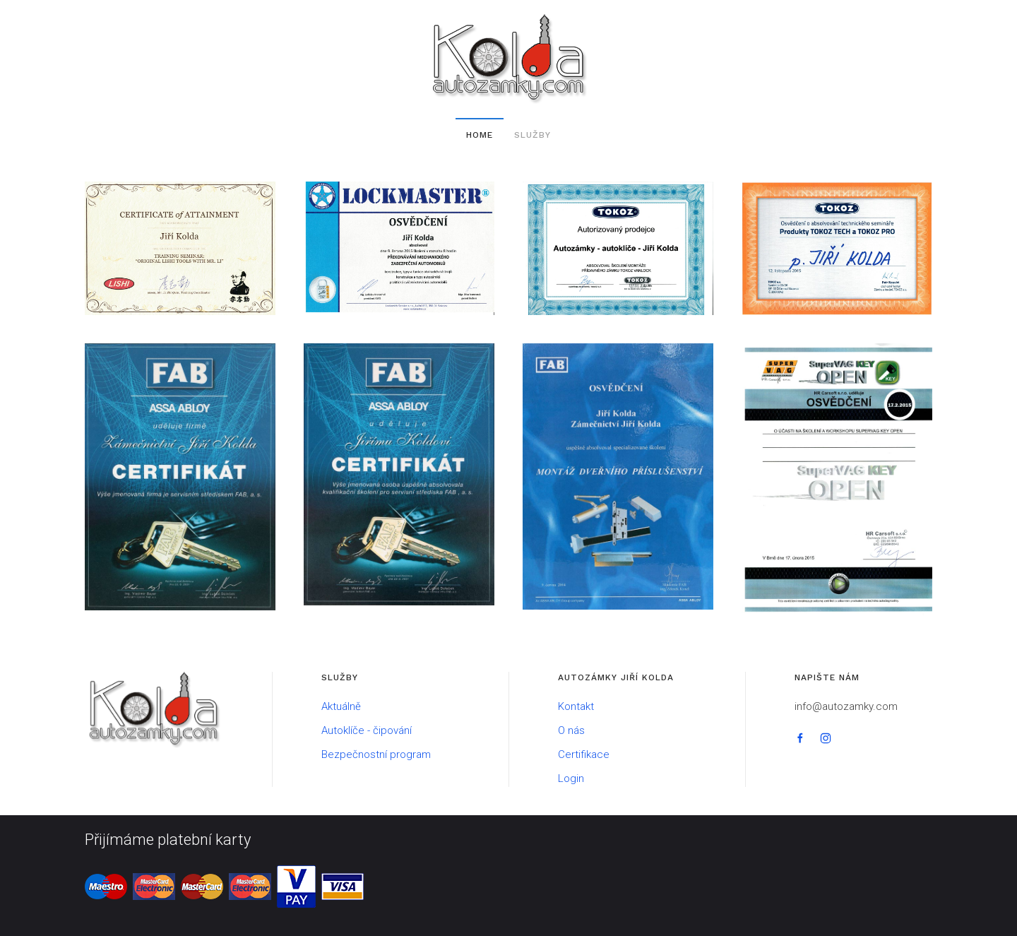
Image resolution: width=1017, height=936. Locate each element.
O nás (571, 730)
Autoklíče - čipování (366, 730)
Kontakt (576, 706)
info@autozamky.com (846, 706)
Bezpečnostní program (376, 754)
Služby (532, 135)
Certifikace (583, 754)
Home (479, 135)
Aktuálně (341, 706)
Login (571, 778)
